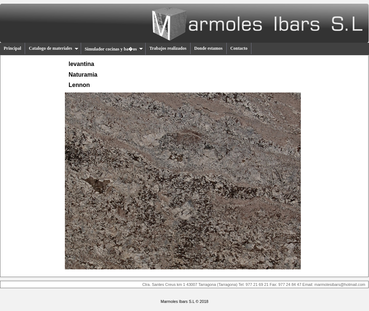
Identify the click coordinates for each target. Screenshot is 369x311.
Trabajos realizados (168, 48)
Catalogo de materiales (53, 48)
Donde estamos (208, 48)
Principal (12, 48)
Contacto (239, 48)
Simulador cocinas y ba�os (114, 49)
